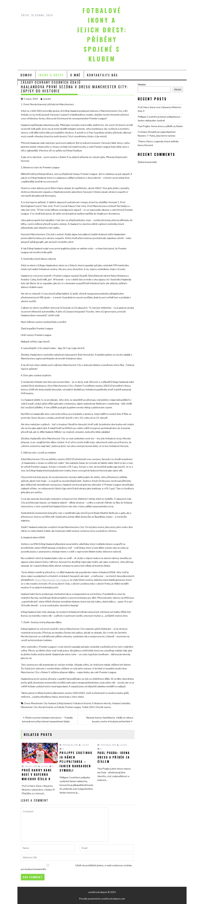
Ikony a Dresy (51, 75)
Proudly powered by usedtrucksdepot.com (102, 898)
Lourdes (46, 98)
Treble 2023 (88, 707)
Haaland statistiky (121, 703)
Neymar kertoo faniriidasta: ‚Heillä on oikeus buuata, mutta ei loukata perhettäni (109, 719)
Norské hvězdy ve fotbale (51, 707)
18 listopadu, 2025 (107, 745)
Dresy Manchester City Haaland (52, 579)
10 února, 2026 (29, 766)
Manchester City (29, 707)
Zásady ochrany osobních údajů (51, 82)
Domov (26, 75)
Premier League (73, 707)
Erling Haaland (64, 703)
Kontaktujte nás (102, 75)
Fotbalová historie (82, 703)
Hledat (142, 84)
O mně (75, 75)
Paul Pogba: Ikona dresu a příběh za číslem (160, 126)
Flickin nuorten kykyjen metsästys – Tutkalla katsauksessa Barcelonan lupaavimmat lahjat (47, 719)
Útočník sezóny (103, 707)
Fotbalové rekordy (101, 703)
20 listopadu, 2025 (69, 745)
